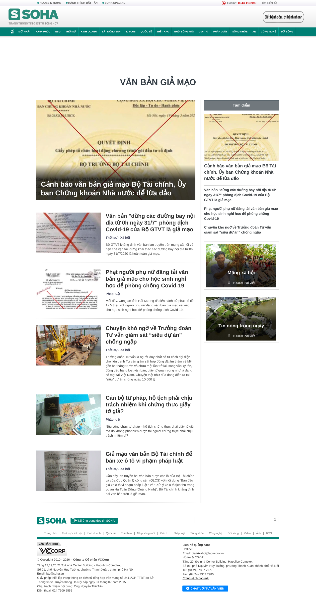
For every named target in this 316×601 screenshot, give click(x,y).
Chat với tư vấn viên (205, 589)
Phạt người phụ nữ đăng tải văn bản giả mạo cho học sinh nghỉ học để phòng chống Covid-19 (147, 279)
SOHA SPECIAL (115, 2)
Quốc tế (146, 31)
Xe (254, 31)
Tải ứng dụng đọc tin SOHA (93, 520)
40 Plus (131, 31)
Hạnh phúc (43, 31)
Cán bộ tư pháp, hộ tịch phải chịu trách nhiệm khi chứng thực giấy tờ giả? (149, 404)
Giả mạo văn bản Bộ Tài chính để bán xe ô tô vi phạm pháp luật (149, 457)
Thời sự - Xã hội (118, 238)
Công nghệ (268, 31)
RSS (269, 533)
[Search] (232, 520)
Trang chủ (50, 533)
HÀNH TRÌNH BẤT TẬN (83, 2)
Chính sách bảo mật (195, 578)
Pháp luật (220, 31)
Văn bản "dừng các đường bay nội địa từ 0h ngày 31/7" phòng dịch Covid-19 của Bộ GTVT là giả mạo (150, 223)
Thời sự (71, 31)
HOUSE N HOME (50, 2)
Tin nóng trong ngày (241, 326)
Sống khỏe (239, 31)
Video (247, 533)
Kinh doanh (89, 31)
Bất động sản (111, 31)
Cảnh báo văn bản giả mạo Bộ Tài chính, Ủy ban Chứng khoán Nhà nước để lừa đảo (113, 188)
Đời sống (287, 31)
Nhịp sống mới (184, 31)
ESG (58, 31)
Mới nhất (24, 31)
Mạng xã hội (241, 272)
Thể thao (163, 31)
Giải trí (203, 31)
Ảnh (258, 533)
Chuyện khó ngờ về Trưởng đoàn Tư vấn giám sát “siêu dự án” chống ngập (148, 335)
